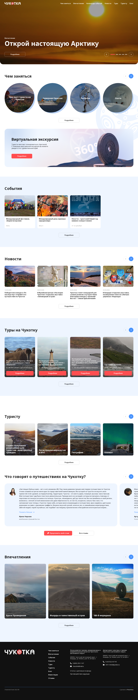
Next (131, 54)
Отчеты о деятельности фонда (80, 671)
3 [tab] (120, 54)
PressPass (130, 690)
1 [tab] (112, 54)
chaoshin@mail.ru (78, 666)
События (51, 657)
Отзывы (51, 678)
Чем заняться (65, 3)
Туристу (124, 3)
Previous (106, 54)
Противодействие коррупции (80, 674)
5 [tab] (126, 54)
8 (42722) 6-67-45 (111, 662)
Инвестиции (53, 675)
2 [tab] (117, 54)
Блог (131, 3)
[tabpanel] (69, 32)
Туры (116, 3)
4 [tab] (123, 54)
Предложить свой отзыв (58, 533)
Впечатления (78, 3)
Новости (108, 3)
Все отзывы (83, 533)
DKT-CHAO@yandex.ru (113, 665)
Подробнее (14, 54)
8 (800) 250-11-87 (78, 663)
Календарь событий (94, 3)
